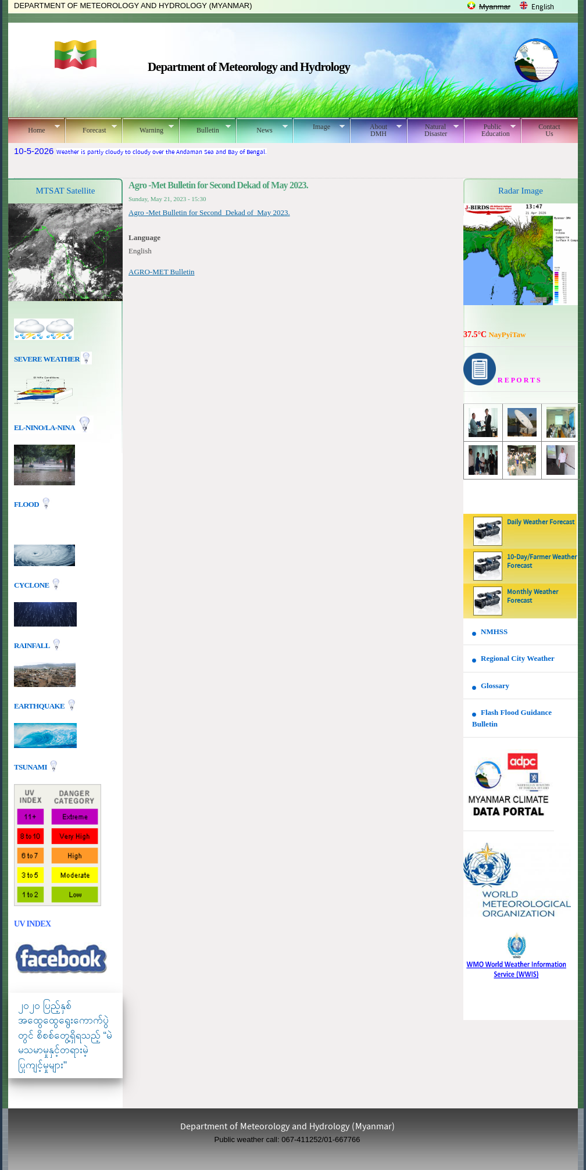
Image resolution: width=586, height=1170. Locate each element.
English (542, 7)
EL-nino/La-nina (44, 427)
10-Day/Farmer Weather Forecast (542, 562)
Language (144, 237)
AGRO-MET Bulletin (161, 271)
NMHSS (494, 631)
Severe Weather (53, 359)
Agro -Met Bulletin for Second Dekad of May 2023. (209, 212)
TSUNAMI (31, 766)
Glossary (495, 685)
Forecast (91, 128)
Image (319, 127)
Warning (148, 128)
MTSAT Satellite (65, 190)
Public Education (490, 130)
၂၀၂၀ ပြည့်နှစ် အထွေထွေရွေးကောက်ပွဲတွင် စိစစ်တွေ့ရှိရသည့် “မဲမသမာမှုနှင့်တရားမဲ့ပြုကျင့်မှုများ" (65, 1035)
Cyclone (32, 584)
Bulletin (205, 128)
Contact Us (549, 130)
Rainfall (32, 645)
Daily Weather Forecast (540, 522)
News (262, 128)
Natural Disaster (433, 130)
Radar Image (520, 190)
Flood (27, 504)
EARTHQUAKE (40, 705)
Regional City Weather (518, 658)
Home (34, 128)
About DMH (376, 130)
